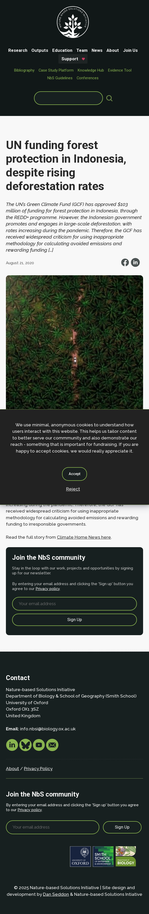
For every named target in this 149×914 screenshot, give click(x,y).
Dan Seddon (56, 894)
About (113, 50)
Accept (74, 474)
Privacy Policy (38, 768)
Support (70, 58)
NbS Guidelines (60, 78)
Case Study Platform (56, 70)
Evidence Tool (120, 70)
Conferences (88, 78)
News (97, 50)
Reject (73, 489)
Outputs (39, 50)
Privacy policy (48, 588)
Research (17, 50)
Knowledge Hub (91, 70)
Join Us (130, 50)
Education (62, 50)
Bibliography (24, 70)
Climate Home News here (84, 537)
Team (81, 50)
